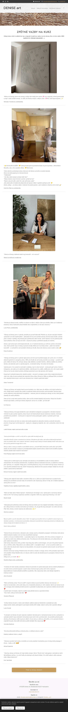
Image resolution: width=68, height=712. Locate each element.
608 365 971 (62, 1)
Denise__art (47, 697)
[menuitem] (42, 8)
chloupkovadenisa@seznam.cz (50, 1)
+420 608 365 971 (34, 692)
